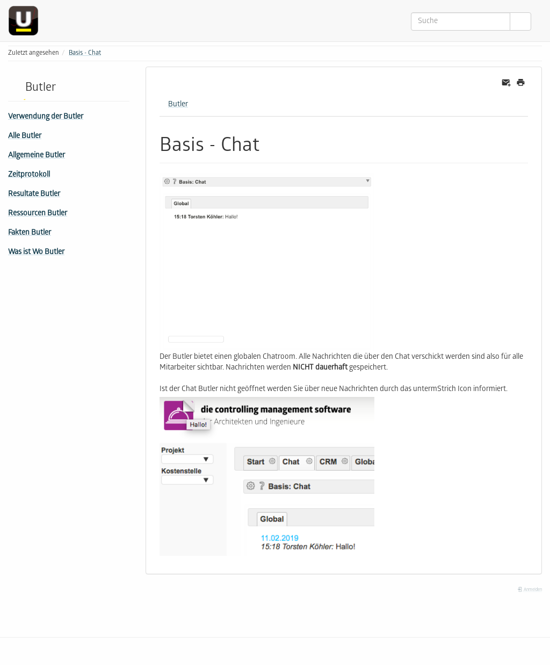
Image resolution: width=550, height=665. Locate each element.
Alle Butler (24, 136)
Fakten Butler (29, 233)
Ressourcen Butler (37, 214)
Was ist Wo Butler (36, 252)
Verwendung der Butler (45, 117)
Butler (178, 105)
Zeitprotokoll (29, 175)
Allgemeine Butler (36, 156)
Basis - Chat (85, 53)
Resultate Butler (34, 194)
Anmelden (529, 590)
